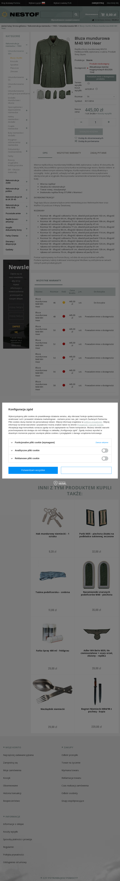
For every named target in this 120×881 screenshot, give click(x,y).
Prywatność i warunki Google (90, 425)
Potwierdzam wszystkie (87, 470)
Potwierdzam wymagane (33, 470)
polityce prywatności (93, 422)
